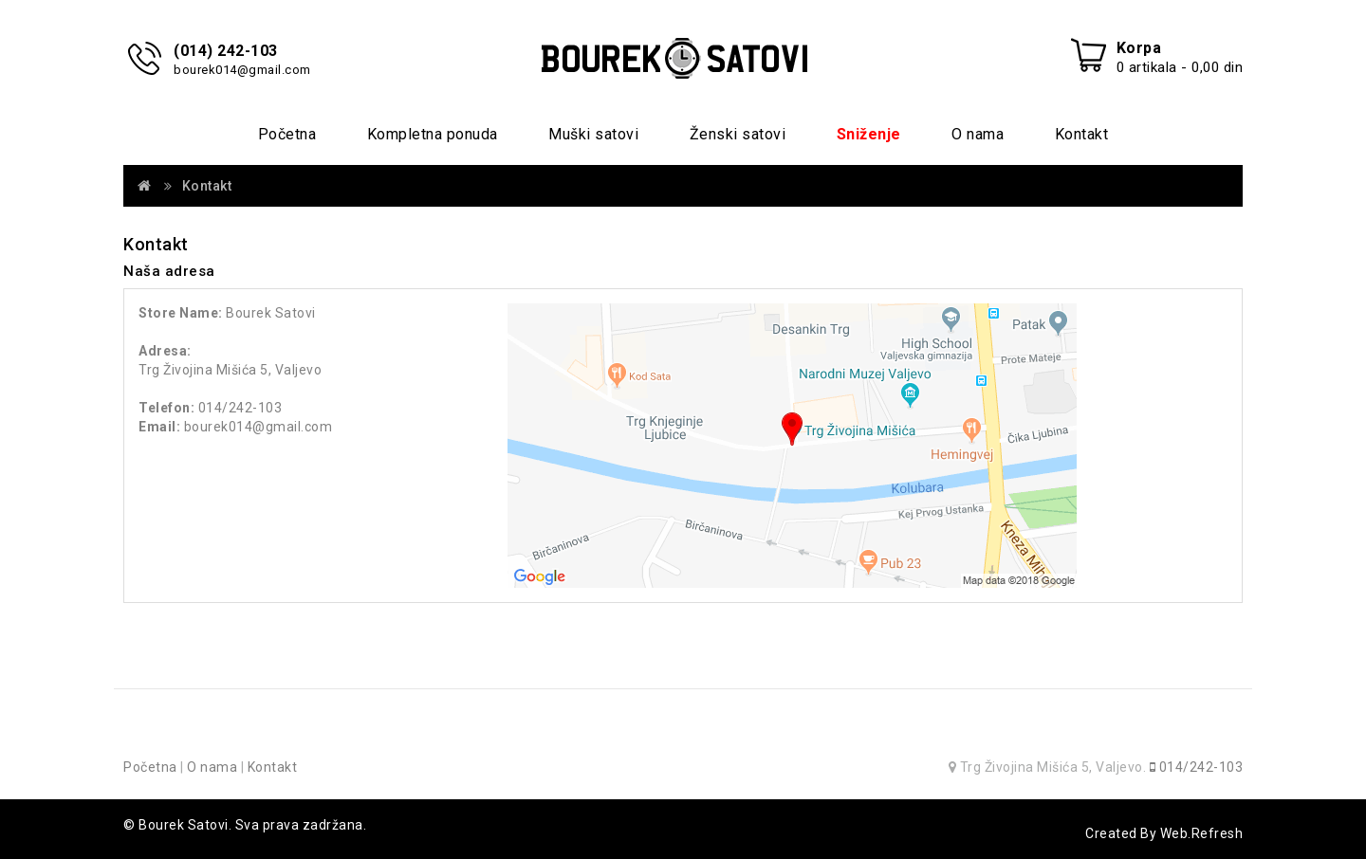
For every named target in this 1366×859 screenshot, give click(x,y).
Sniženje (869, 134)
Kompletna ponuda (432, 134)
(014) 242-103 (226, 51)
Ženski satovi (738, 134)
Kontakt (1082, 134)
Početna (287, 134)
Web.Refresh (1202, 833)
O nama (977, 134)
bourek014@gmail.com (242, 70)
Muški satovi (593, 134)
